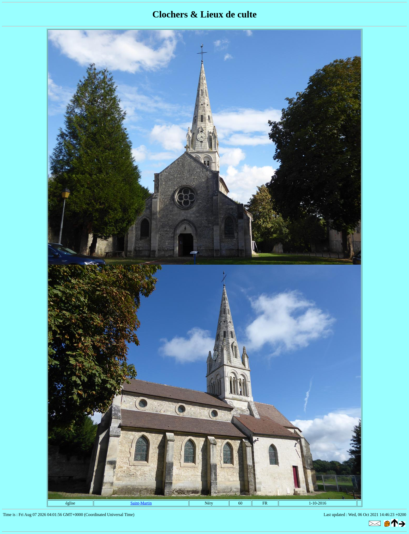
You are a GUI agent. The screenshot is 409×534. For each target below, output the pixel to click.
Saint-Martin (141, 503)
